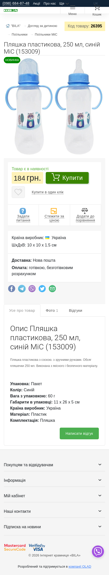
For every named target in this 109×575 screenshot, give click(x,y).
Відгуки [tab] (75, 310)
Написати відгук (79, 433)
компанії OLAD (80, 566)
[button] (101, 61)
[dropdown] (97, 551)
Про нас (50, 3)
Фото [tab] (52, 310)
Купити (67, 177)
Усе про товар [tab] (22, 310)
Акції (36, 3)
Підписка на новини (22, 527)
